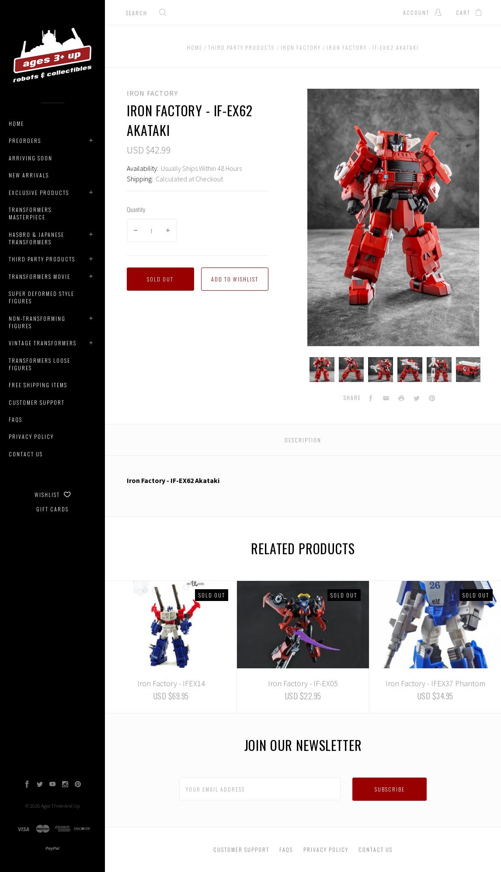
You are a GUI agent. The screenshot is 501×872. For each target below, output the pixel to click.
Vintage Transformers (43, 343)
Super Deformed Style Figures (41, 297)
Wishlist (53, 494)
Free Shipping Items (38, 385)
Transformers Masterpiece (30, 213)
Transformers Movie (39, 276)
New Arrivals (29, 175)
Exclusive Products (39, 192)
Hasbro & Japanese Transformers (36, 238)
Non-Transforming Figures (37, 322)
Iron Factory (152, 93)
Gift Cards (52, 509)
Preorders (25, 140)
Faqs (15, 419)
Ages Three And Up (60, 806)
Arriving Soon (30, 158)
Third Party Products (42, 259)
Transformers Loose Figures (39, 364)
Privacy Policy (31, 436)
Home (16, 123)
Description (303, 440)
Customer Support (37, 402)
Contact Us (26, 454)
